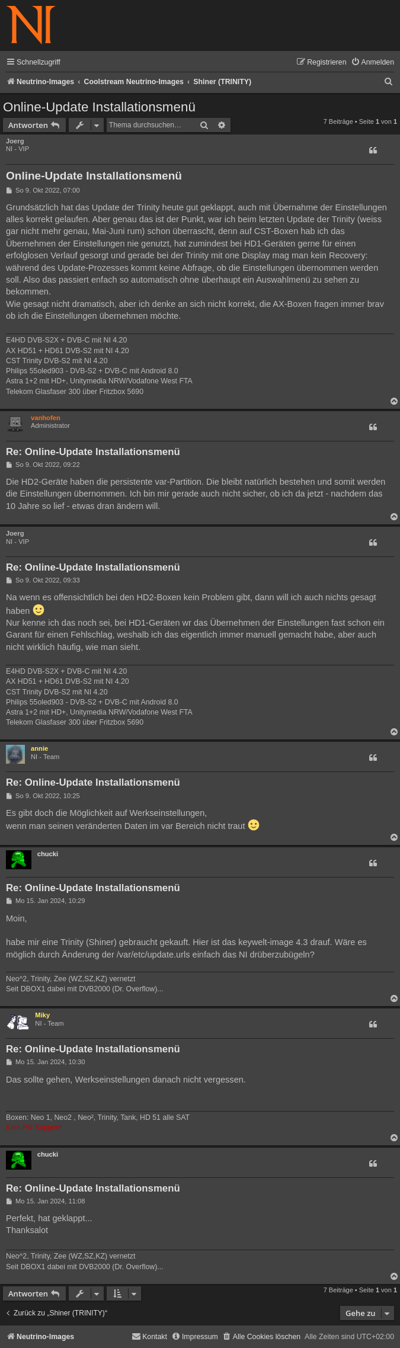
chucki (47, 853)
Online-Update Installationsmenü (99, 107)
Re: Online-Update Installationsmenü (93, 451)
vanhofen (45, 417)
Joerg (15, 141)
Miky (42, 1015)
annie (39, 748)
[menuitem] (372, 63)
